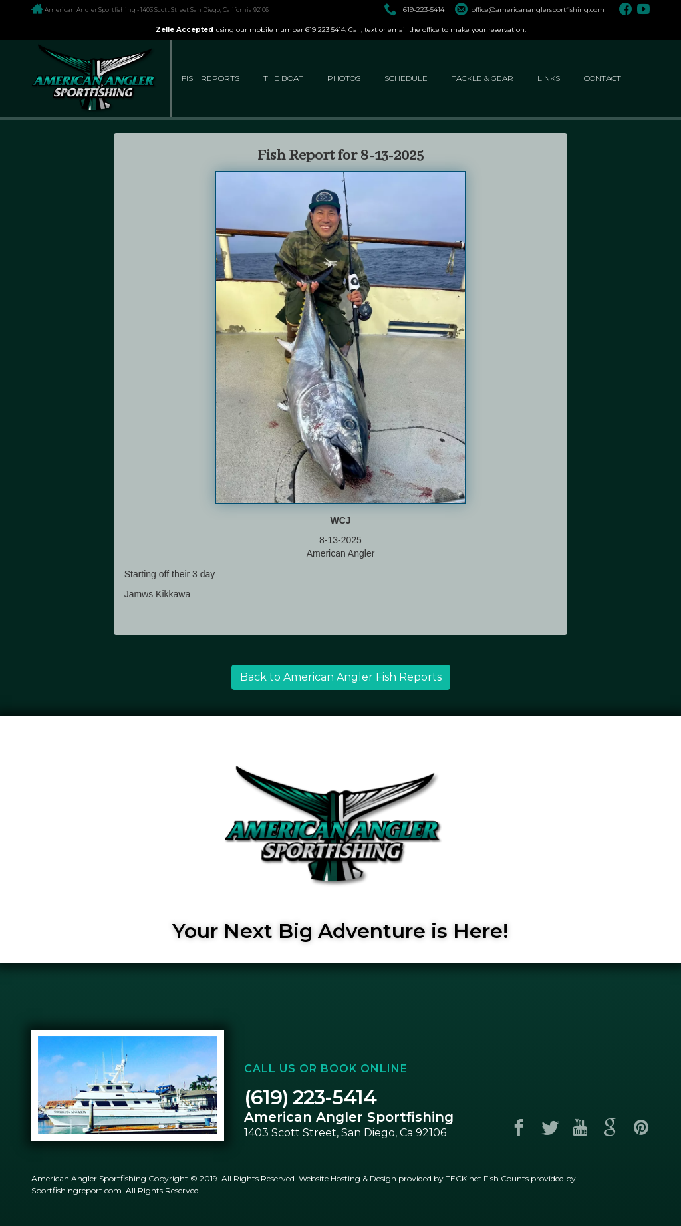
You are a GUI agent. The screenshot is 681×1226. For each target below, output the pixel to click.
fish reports (210, 78)
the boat (283, 78)
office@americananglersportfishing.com (530, 9)
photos (343, 78)
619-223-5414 (414, 9)
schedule (406, 78)
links (548, 78)
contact (602, 78)
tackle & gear (482, 78)
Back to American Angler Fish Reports (341, 677)
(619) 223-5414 (310, 1097)
